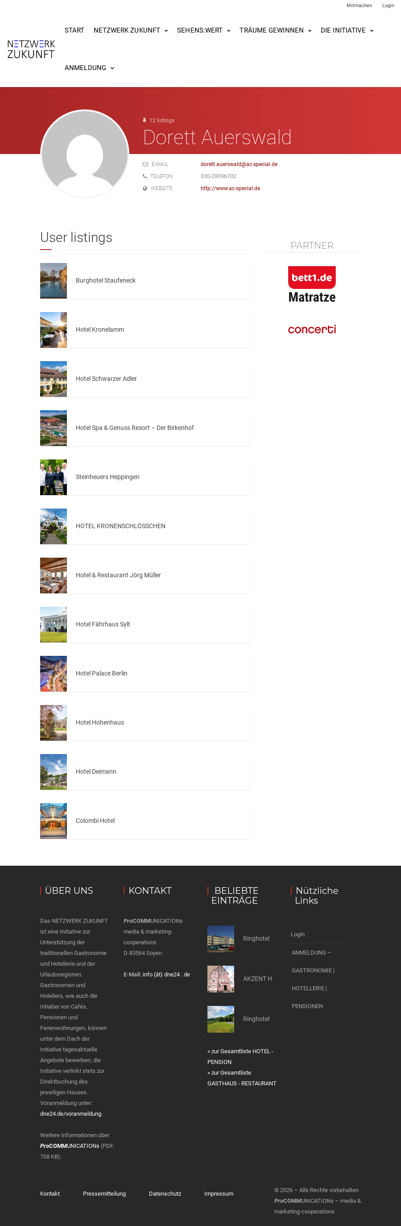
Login (388, 5)
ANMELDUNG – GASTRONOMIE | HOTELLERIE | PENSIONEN (313, 979)
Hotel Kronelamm (100, 329)
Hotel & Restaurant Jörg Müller (118, 575)
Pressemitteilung (104, 1193)
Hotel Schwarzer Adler (106, 378)
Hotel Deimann (96, 771)
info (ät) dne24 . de (166, 974)
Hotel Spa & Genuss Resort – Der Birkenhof (135, 427)
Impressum (218, 1193)
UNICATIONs (69, 1146)
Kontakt (50, 1193)
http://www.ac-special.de (230, 188)
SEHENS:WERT (200, 30)
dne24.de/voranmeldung (70, 1113)
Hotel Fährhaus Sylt (103, 624)
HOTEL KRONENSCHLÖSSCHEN (120, 526)
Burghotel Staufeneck (106, 280)
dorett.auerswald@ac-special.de (239, 164)
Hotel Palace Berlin (102, 673)
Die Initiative (343, 30)
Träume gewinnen (272, 30)
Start (75, 30)
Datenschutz (165, 1193)
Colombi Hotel (95, 820)
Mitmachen (359, 5)
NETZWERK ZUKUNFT (127, 30)
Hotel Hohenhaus (100, 722)
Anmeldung (85, 68)
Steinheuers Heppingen (108, 476)
